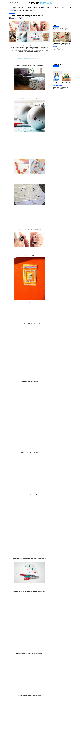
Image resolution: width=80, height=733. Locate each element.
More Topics (63, 7)
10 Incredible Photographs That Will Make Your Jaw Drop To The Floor (61, 64)
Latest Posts (56, 7)
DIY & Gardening (36, 7)
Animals (54, 46)
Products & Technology (46, 7)
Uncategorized (14, 10)
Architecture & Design (26, 7)
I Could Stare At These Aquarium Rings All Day (61, 83)
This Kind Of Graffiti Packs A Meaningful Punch (61, 24)
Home (10, 10)
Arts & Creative (16, 7)
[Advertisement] (29, 143)
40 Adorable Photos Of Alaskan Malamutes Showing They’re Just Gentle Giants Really (61, 44)
